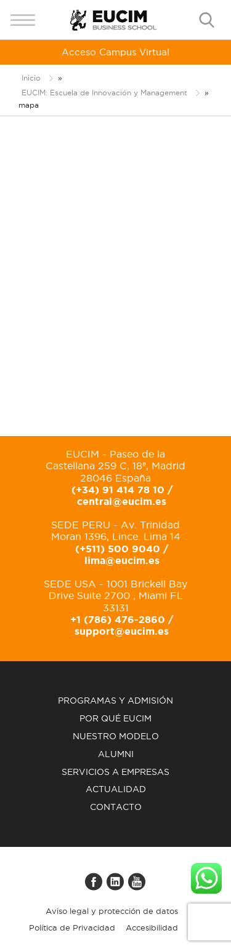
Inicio (31, 78)
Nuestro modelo (116, 736)
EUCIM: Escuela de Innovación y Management (104, 93)
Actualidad (116, 789)
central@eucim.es (121, 501)
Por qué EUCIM (115, 718)
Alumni (116, 754)
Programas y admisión (115, 700)
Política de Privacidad (72, 927)
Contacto (116, 807)
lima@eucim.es (122, 560)
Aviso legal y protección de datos (112, 911)
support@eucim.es (122, 631)
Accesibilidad (152, 927)
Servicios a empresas (115, 772)
